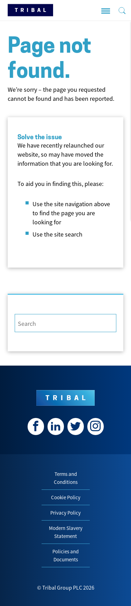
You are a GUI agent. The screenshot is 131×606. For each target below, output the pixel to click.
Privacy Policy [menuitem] (65, 512)
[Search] (65, 323)
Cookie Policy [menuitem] (65, 497)
